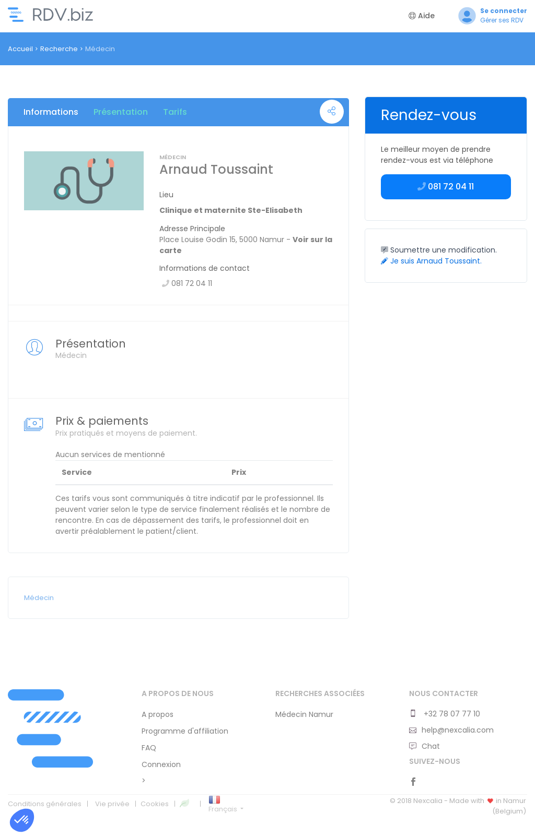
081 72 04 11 (445, 187)
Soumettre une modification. (439, 250)
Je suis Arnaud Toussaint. (431, 261)
